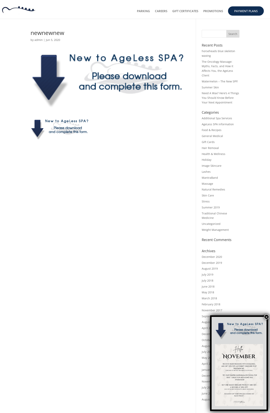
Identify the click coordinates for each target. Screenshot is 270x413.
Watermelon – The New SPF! (220, 81)
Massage (207, 183)
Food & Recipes (211, 130)
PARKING (143, 11)
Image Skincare (211, 166)
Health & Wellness (213, 154)
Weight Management (215, 230)
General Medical (212, 136)
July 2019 (207, 274)
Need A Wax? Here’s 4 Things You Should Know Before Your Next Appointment (220, 97)
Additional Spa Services (217, 118)
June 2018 (208, 286)
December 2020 (212, 257)
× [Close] (266, 316)
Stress (206, 201)
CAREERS (161, 11)
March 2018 (209, 298)
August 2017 (210, 322)
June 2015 (208, 393)
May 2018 (208, 292)
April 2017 (208, 328)
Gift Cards (208, 142)
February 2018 (211, 304)
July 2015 (207, 387)
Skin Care (208, 195)
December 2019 (212, 263)
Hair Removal (210, 148)
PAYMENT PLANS (246, 11)
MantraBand (210, 177)
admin (38, 40)
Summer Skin (210, 87)
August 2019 (210, 268)
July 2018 (207, 280)
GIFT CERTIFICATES (185, 11)
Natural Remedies (213, 189)
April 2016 (208, 364)
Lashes (206, 171)
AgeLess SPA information (218, 124)
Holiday (206, 160)
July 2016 (207, 352)
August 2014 (210, 399)
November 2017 (212, 310)
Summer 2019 (211, 207)
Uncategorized (211, 224)
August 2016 (210, 346)
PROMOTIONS (213, 11)
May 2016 (208, 358)
